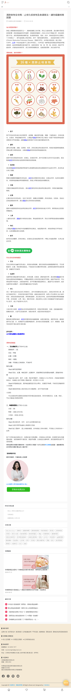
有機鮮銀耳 (46, 534)
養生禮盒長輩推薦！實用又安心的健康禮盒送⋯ (22, 608)
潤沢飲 (52, 530)
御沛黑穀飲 (59, 540)
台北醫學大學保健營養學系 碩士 (16, 484)
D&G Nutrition (10, 530)
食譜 (25, 544)
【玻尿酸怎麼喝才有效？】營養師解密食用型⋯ (22, 612)
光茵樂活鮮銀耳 (32, 537)
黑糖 (48, 540)
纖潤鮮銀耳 (55, 534)
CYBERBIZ (46, 685)
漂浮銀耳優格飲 (21, 537)
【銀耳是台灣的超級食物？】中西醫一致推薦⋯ (22, 615)
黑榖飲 (8, 544)
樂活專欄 (48, 445)
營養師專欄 (26, 530)
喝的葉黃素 (44, 530)
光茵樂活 (14, 544)
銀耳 (40, 537)
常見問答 (52, 537)
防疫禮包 (15, 540)
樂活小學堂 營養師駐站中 (15, 511)
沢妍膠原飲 (59, 530)
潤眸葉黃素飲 (35, 530)
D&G (20, 544)
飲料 (52, 540)
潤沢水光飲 (15, 534)
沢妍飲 (8, 534)
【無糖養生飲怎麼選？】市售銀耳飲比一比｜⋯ (22, 619)
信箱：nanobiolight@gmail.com (11, 650)
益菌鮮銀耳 (60, 537)
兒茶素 (22, 540)
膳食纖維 (8, 540)
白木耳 (46, 537)
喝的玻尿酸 (23, 534)
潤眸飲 (19, 530)
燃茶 (27, 540)
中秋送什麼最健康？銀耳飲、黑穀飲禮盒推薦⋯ (22, 604)
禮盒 (40, 534)
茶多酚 (33, 540)
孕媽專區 (10, 514)
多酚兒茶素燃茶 (10, 537)
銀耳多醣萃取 (40, 540)
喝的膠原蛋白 (33, 534)
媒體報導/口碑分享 (13, 518)
